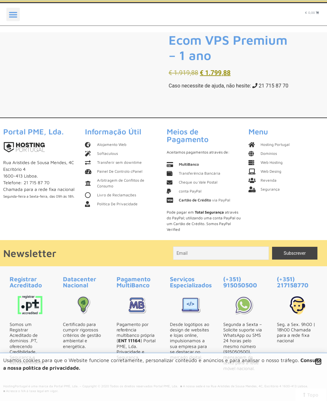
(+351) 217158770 (292, 282)
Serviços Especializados (191, 282)
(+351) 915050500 (240, 282)
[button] (13, 14)
